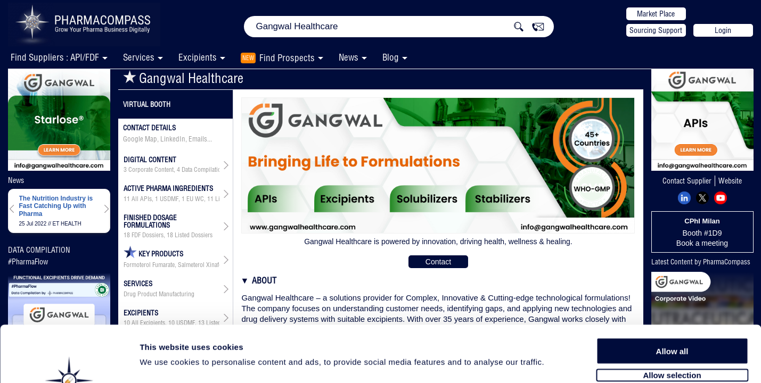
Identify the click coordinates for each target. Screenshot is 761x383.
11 (127, 199)
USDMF (169, 199)
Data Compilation (203, 169)
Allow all (672, 293)
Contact (438, 261)
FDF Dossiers (147, 235)
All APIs (142, 199)
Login (723, 30)
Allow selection (672, 317)
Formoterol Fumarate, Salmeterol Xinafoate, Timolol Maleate (172, 265)
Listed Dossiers (193, 235)
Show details (559, 362)
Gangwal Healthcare (183, 78)
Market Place (656, 14)
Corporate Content (151, 169)
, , (172, 169)
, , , (172, 199)
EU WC (195, 199)
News (348, 57)
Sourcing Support (655, 30)
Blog (390, 57)
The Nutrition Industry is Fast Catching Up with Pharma (56, 206)
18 (127, 235)
